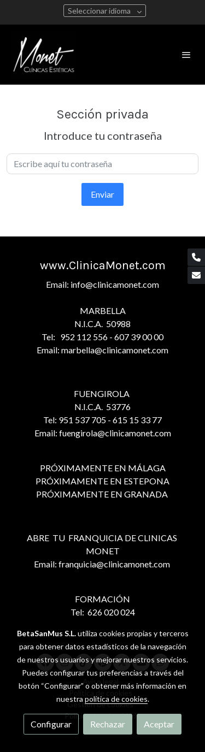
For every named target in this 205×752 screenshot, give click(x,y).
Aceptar (159, 724)
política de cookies (116, 698)
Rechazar (107, 724)
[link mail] (196, 275)
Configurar (51, 724)
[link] (44, 54)
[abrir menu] (186, 55)
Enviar (102, 194)
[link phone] (196, 257)
